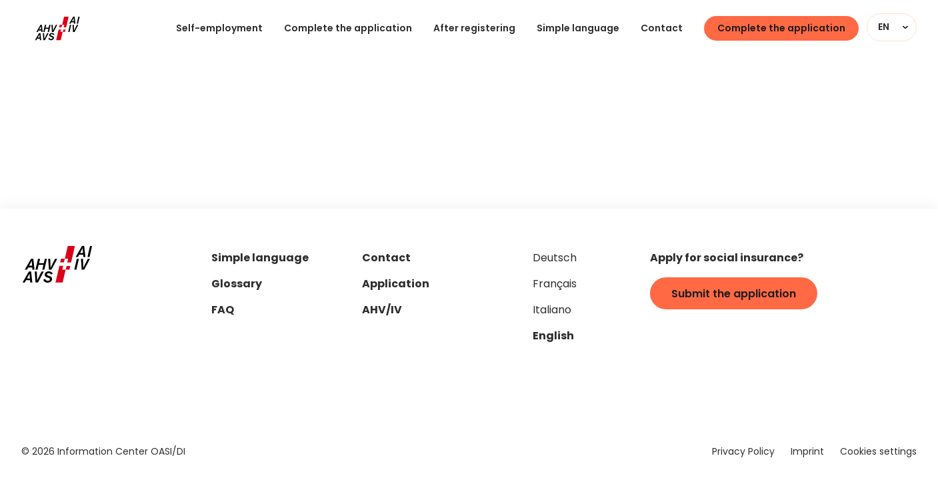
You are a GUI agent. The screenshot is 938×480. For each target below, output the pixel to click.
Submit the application (733, 294)
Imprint (807, 452)
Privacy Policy (743, 452)
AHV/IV (382, 311)
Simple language (578, 29)
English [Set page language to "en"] (553, 336)
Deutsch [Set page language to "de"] (555, 258)
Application (395, 285)
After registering (474, 29)
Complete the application (348, 29)
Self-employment (219, 29)
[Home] (57, 29)
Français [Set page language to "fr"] (555, 284)
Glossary (236, 285)
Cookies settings (878, 452)
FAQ (222, 311)
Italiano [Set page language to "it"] (552, 310)
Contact (662, 29)
